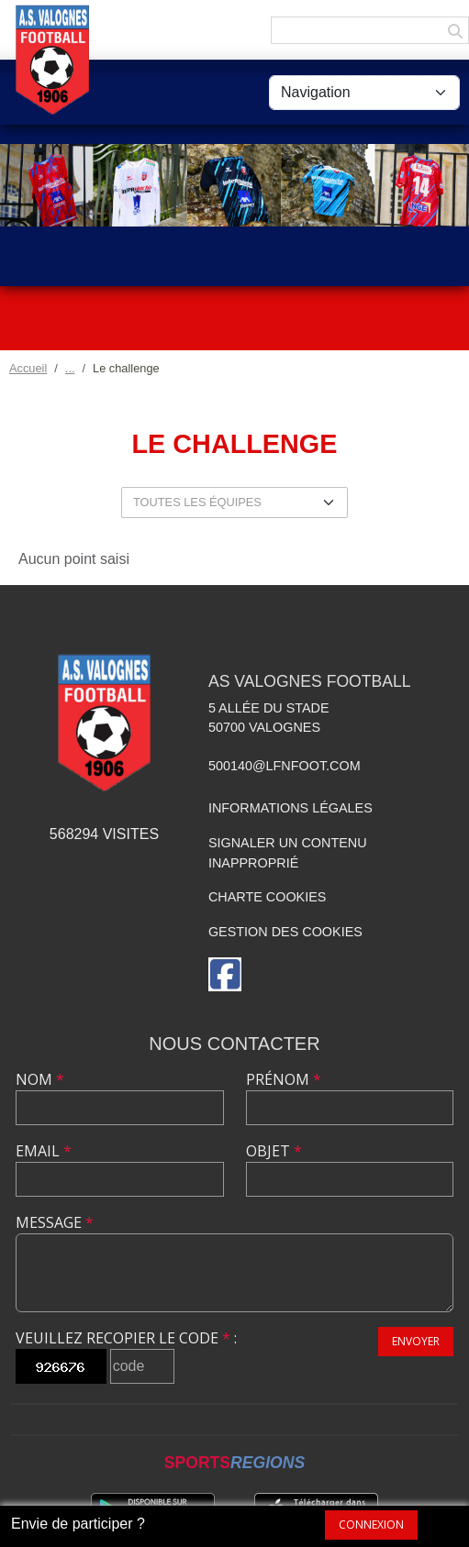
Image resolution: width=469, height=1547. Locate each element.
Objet (274, 1151)
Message (55, 1222)
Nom (40, 1079)
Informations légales (290, 808)
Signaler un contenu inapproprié (287, 852)
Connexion (371, 1524)
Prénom (283, 1079)
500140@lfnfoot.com (284, 765)
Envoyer (416, 1341)
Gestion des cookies (285, 931)
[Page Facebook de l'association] (224, 974)
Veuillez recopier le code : (126, 1338)
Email (44, 1151)
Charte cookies (267, 897)
